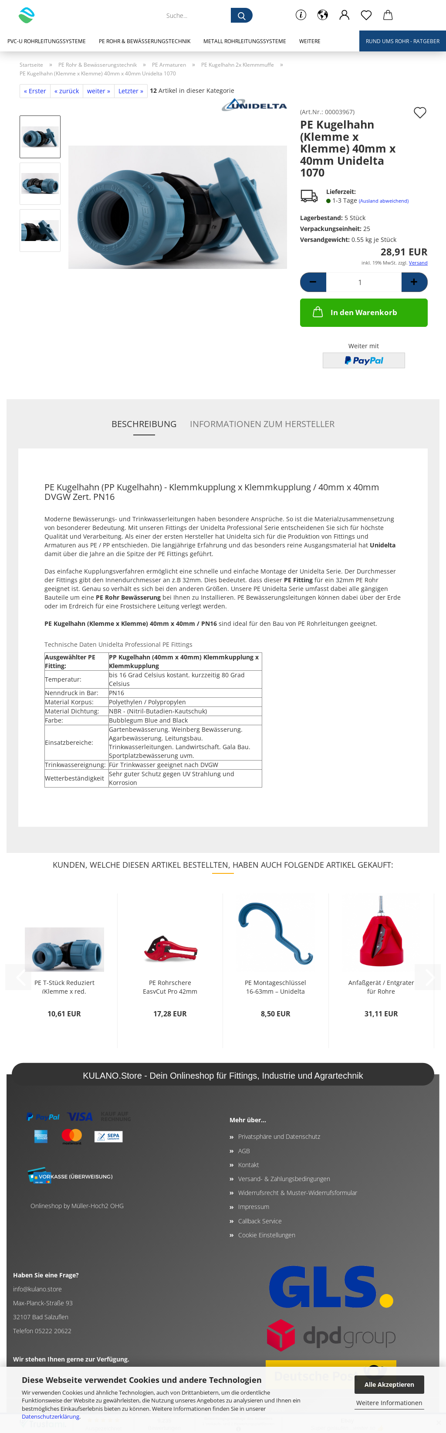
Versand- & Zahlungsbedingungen (284, 1179)
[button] (323, 15)
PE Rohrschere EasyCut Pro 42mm (170, 986)
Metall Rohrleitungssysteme (244, 41)
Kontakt (248, 1165)
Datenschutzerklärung (50, 1416)
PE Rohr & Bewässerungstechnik (144, 41)
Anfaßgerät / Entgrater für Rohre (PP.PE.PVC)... (381, 986)
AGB (244, 1151)
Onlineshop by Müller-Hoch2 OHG (77, 1206)
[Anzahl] (364, 282)
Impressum (253, 1206)
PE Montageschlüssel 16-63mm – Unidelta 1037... (275, 986)
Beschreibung (144, 424)
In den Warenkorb (354, 312)
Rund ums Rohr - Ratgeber (402, 41)
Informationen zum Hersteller (262, 424)
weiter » (98, 91)
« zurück (66, 91)
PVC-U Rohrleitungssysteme (46, 41)
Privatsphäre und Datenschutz (279, 1136)
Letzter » (130, 91)
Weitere (310, 41)
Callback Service (260, 1221)
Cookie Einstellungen (266, 1235)
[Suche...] (242, 15)
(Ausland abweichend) (384, 200)
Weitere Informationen (389, 1403)
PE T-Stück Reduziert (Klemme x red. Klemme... (64, 986)
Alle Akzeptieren (389, 1384)
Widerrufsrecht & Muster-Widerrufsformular (297, 1193)
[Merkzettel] (366, 15)
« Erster (35, 91)
